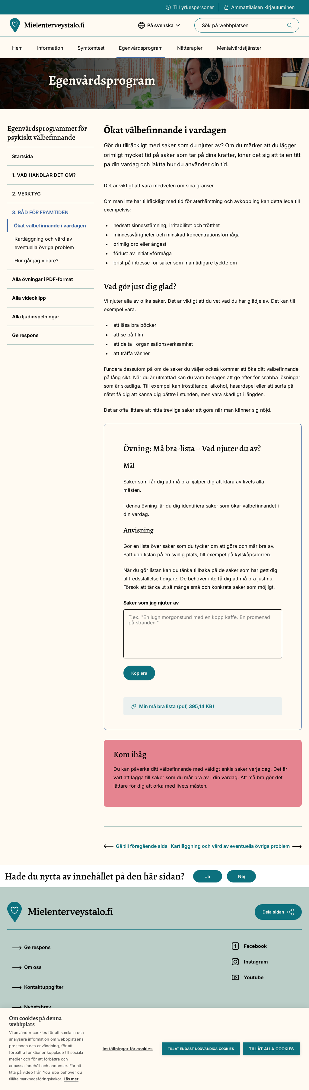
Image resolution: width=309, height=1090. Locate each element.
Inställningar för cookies (128, 1048)
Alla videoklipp (29, 298)
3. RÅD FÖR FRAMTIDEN (40, 212)
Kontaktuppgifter (37, 987)
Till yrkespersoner (190, 7)
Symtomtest (91, 48)
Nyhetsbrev (31, 1007)
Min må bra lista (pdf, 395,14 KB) (172, 706)
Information (50, 48)
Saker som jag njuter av (151, 603)
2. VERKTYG (26, 194)
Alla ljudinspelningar (35, 317)
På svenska (159, 28)
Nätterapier (189, 48)
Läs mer (71, 1078)
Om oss (27, 967)
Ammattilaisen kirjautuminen (259, 7)
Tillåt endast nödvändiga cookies (201, 1049)
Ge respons (25, 335)
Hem (17, 48)
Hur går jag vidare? (36, 261)
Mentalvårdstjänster (239, 48)
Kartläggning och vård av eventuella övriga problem (44, 243)
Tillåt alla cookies (271, 1048)
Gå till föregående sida (135, 846)
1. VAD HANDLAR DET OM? (44, 175)
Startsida (22, 156)
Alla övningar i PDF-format (42, 279)
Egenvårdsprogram (141, 48)
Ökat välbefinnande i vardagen (50, 226)
